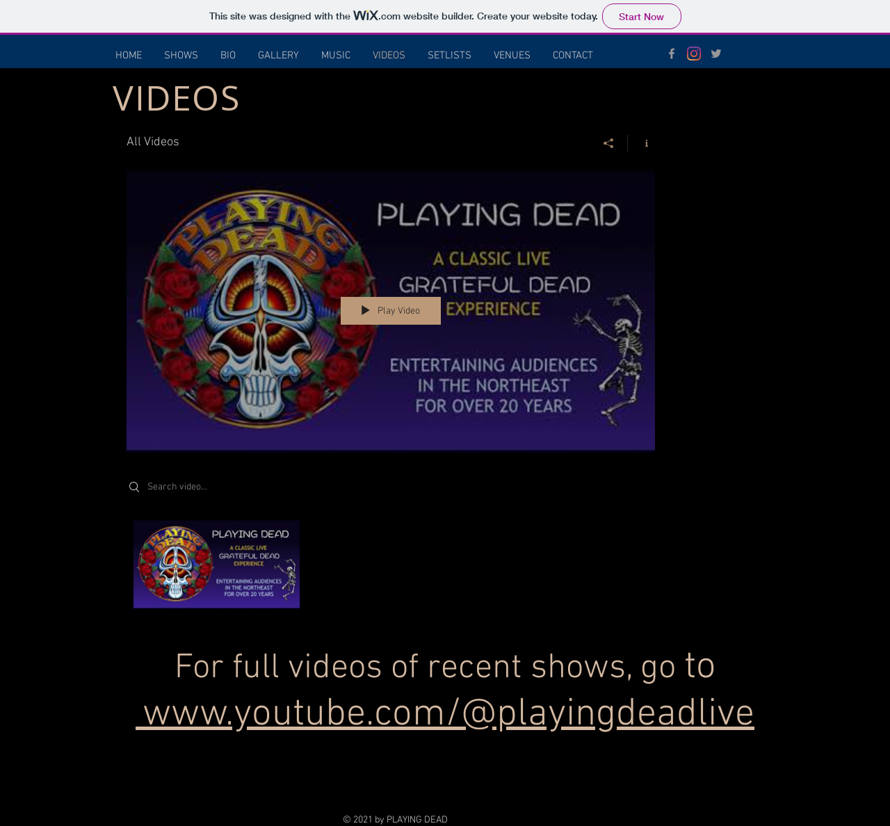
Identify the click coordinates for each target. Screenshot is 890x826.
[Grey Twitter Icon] (716, 53)
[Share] (609, 143)
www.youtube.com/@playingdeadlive (448, 714)
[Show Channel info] (641, 143)
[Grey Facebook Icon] (672, 53)
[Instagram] (694, 53)
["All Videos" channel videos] (390, 568)
